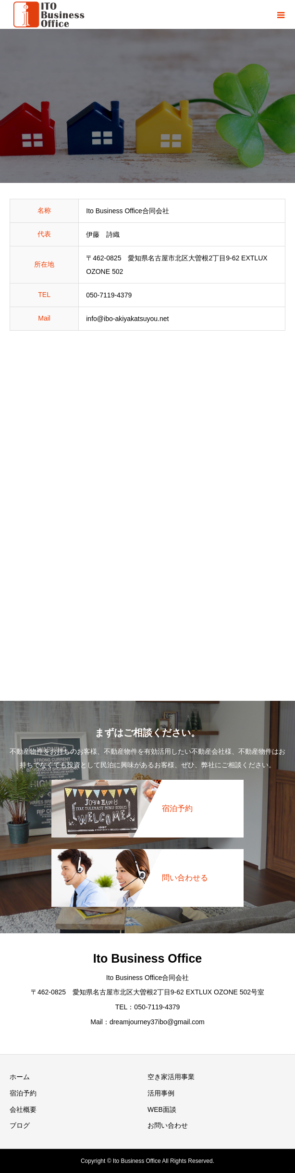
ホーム (20, 1077)
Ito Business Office (147, 958)
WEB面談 (162, 1109)
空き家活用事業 (171, 1077)
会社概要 (23, 1109)
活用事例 (161, 1093)
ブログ (20, 1125)
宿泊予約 (23, 1093)
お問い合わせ (168, 1125)
